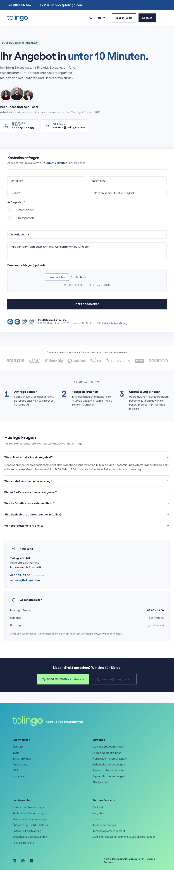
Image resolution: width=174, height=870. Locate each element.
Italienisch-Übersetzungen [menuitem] (108, 764)
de (99, 17)
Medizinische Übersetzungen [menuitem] (30, 819)
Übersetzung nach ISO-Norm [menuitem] (30, 825)
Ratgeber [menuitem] (98, 813)
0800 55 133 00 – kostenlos (63, 679)
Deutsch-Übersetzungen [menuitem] (107, 747)
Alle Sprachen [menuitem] (100, 782)
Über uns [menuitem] (18, 747)
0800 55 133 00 (20, 575)
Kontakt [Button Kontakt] (147, 17)
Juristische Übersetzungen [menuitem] (29, 807)
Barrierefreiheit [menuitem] (22, 758)
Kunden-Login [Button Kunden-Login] (123, 17)
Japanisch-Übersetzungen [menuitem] (108, 776)
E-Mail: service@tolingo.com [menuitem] (61, 5)
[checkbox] (87, 215)
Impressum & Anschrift (25, 567)
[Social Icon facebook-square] (30, 861)
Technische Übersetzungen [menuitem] (29, 813)
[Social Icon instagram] (23, 861)
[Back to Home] (17, 17)
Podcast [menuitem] (97, 807)
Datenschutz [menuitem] (20, 764)
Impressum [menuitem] (19, 776)
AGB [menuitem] (15, 770)
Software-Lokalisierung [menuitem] (27, 831)
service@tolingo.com (25, 580)
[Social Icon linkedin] (16, 861)
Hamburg (150, 859)
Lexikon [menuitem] (97, 819)
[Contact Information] (90, 18)
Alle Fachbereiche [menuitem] (23, 842)
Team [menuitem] (16, 753)
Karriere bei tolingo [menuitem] (104, 825)
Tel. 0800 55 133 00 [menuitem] (21, 5)
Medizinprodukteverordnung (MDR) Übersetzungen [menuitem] (124, 836)
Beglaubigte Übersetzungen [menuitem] (30, 836)
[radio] (87, 212)
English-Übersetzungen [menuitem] (106, 753)
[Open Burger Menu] (165, 18)
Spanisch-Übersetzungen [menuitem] (108, 770)
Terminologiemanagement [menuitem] (108, 831)
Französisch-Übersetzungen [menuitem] (109, 758)
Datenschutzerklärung (114, 323)
